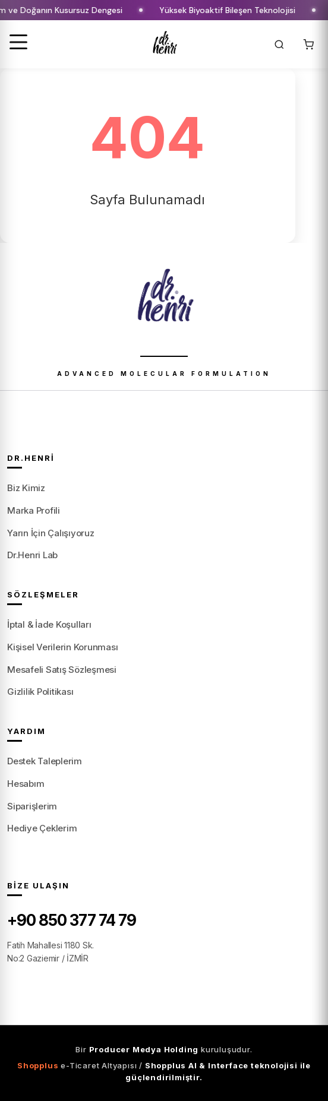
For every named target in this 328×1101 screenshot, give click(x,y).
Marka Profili (33, 510)
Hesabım (25, 783)
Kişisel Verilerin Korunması (62, 647)
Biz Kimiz (26, 487)
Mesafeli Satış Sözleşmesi (61, 669)
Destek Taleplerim (44, 761)
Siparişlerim (32, 806)
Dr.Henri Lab (32, 555)
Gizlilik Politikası (40, 691)
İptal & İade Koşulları (49, 624)
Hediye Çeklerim (42, 828)
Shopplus (37, 1065)
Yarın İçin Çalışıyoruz (50, 533)
